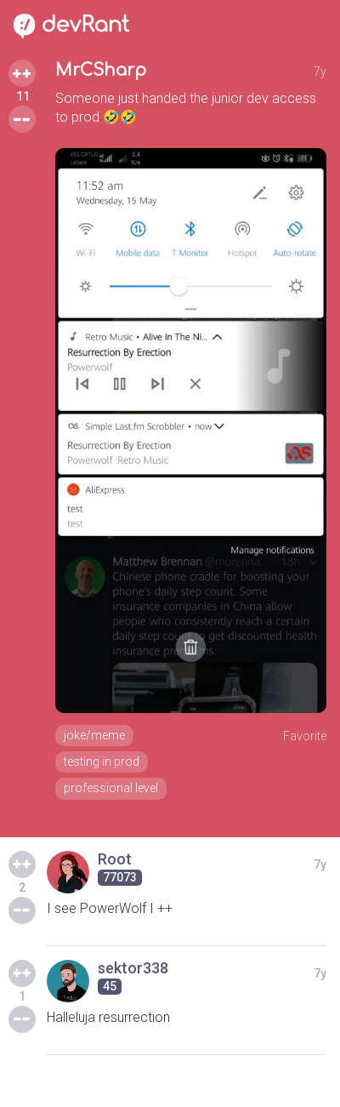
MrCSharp (100, 70)
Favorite (304, 736)
